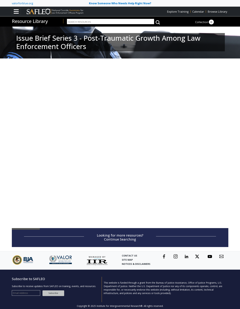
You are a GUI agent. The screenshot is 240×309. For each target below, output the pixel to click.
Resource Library (30, 21)
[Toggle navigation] (16, 11)
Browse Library (217, 11)
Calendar (198, 11)
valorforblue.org (22, 3)
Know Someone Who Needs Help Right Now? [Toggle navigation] (120, 3)
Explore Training (178, 11)
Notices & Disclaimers (136, 262)
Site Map (127, 258)
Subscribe (53, 292)
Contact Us (129, 254)
